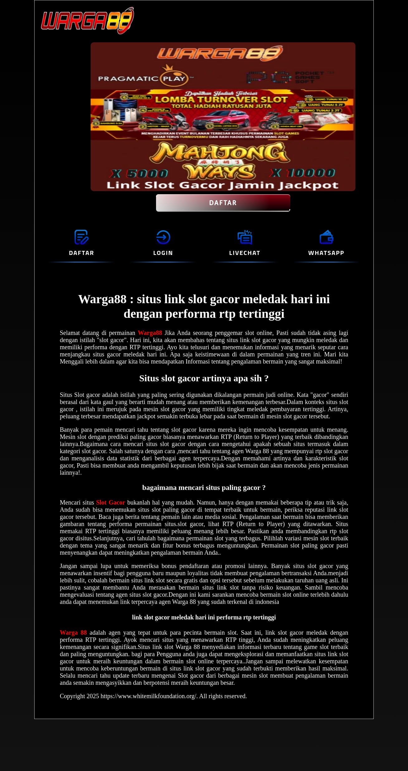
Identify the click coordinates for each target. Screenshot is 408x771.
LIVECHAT (244, 252)
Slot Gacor (110, 502)
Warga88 (151, 332)
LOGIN (163, 252)
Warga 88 (75, 632)
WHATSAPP (326, 252)
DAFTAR (223, 203)
